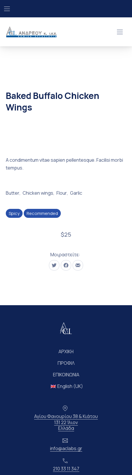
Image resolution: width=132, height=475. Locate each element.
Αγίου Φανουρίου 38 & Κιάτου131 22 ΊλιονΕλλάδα (66, 422)
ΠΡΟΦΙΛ (66, 363)
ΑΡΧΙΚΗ (66, 351)
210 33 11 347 (66, 468)
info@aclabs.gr (66, 448)
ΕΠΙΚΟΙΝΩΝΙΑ (66, 374)
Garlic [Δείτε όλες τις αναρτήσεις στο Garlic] (76, 193)
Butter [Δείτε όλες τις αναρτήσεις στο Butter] (12, 193)
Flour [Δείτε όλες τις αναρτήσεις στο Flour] (61, 193)
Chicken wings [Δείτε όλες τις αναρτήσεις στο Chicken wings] (38, 193)
